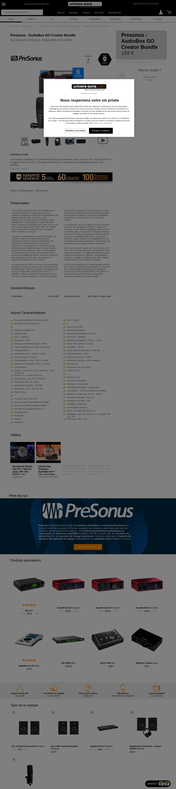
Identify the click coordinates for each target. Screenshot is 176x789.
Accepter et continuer (101, 130)
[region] (89, 108)
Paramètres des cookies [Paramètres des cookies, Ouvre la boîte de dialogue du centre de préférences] (75, 130)
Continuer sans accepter (89, 93)
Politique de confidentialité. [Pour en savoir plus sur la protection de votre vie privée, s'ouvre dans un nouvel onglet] (102, 123)
